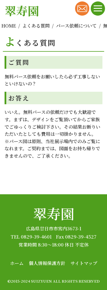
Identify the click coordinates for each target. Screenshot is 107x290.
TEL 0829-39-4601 (31, 236)
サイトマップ (83, 263)
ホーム (17, 263)
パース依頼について (76, 25)
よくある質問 (36, 25)
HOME (8, 25)
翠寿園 (53, 213)
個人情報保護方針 (47, 263)
